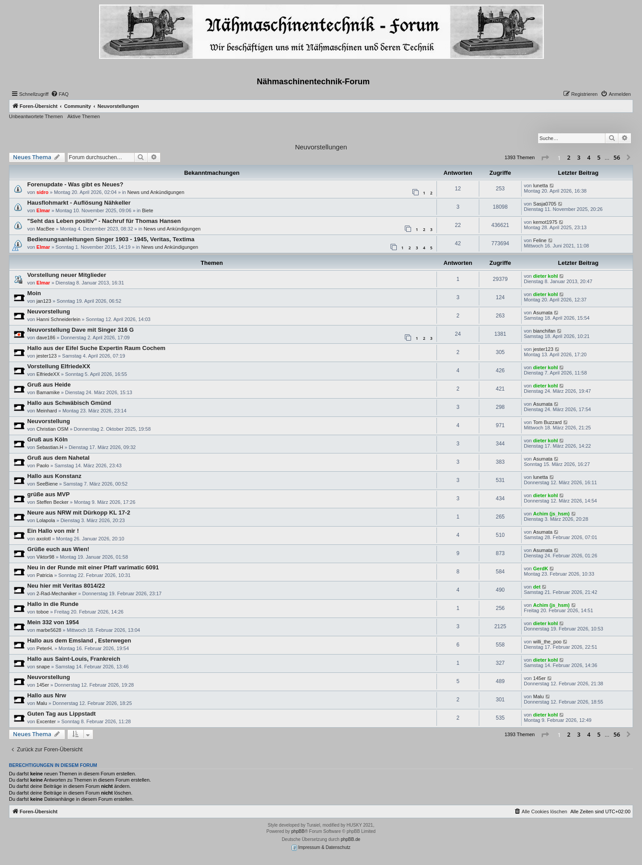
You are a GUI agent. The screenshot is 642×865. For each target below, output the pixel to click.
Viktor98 (45, 557)
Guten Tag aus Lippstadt (61, 713)
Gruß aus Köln (47, 439)
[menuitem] (60, 94)
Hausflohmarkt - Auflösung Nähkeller (79, 202)
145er (43, 685)
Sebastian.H (50, 447)
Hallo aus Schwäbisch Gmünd (69, 403)
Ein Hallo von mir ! (53, 530)
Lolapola (46, 520)
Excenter (46, 721)
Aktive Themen (83, 116)
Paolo (43, 465)
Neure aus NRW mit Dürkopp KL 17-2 (78, 512)
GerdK (540, 568)
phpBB (298, 831)
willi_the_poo (547, 641)
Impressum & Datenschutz (321, 848)
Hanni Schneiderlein (58, 319)
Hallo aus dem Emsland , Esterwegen (79, 640)
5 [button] (599, 157)
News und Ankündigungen (155, 192)
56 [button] (616, 157)
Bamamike (48, 392)
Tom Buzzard (547, 422)
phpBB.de (350, 839)
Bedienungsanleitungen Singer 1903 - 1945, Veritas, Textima (110, 239)
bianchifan (544, 331)
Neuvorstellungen (321, 147)
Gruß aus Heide (48, 384)
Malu (42, 703)
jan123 (44, 301)
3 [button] (578, 157)
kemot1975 (545, 222)
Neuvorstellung (48, 311)
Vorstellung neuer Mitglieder (66, 275)
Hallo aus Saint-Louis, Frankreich (73, 658)
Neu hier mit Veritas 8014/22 (66, 585)
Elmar (43, 210)
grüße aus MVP (48, 494)
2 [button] (568, 157)
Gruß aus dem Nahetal (58, 457)
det (537, 586)
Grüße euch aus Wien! (58, 549)
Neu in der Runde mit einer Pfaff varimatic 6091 (93, 567)
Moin (34, 293)
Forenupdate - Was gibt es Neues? (75, 184)
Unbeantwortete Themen (36, 116)
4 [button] (588, 157)
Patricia (45, 575)
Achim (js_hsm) (551, 513)
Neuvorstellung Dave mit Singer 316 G (80, 329)
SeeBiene (47, 483)
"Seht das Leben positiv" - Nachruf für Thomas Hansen (104, 221)
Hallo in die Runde (52, 604)
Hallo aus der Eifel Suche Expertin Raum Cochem (96, 348)
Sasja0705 (544, 203)
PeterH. (45, 648)
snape (43, 666)
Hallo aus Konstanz (54, 476)
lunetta (540, 185)
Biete (147, 210)
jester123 (47, 355)
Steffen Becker (53, 502)
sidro (43, 192)
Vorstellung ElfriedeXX (58, 366)
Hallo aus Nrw (46, 695)
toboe (43, 611)
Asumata (542, 312)
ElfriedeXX (48, 374)
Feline (540, 240)
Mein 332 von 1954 (53, 622)
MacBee (45, 228)
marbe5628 (49, 630)
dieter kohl (545, 276)
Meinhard (47, 410)
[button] (544, 157)
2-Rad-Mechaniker (57, 593)
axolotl (44, 538)
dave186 (46, 337)
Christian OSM (53, 429)
